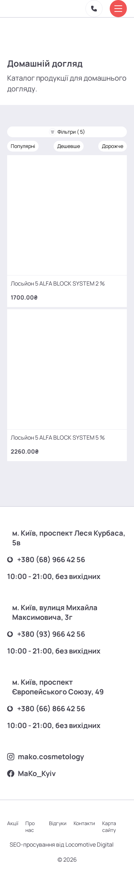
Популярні (23, 146)
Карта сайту (109, 826)
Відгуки (57, 823)
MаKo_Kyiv (31, 773)
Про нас (30, 826)
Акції (12, 823)
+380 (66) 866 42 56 (46, 708)
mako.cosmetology (45, 756)
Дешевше (68, 146)
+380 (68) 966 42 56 (46, 559)
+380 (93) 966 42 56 (46, 634)
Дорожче (112, 146)
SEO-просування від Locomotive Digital (62, 844)
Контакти (84, 823)
